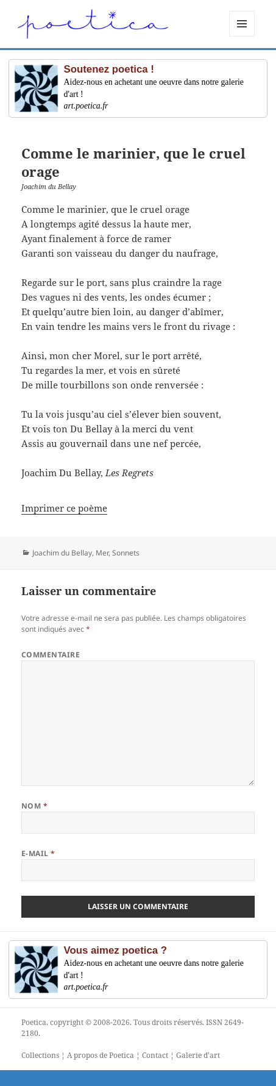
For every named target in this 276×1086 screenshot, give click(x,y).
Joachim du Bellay (62, 553)
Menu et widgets (242, 36)
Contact (155, 1055)
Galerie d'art (198, 1055)
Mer (102, 553)
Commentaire (50, 654)
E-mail (38, 853)
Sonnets (126, 553)
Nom (34, 806)
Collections (40, 1055)
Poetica (33, 1022)
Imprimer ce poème (64, 508)
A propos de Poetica (100, 1055)
